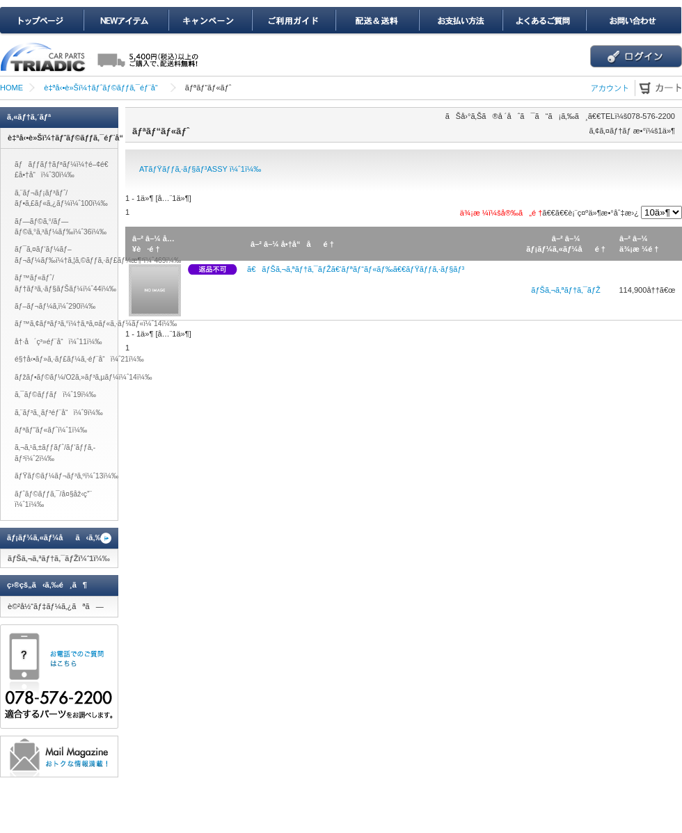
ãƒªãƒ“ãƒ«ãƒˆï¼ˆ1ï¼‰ (51, 430)
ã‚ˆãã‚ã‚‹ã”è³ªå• (543, 21)
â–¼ (153, 238)
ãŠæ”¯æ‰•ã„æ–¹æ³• (460, 21)
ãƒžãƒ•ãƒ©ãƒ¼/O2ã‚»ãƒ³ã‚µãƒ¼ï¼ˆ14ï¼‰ (83, 377)
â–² (137, 238)
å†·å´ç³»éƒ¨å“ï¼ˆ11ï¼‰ (58, 342)
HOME (11, 87)
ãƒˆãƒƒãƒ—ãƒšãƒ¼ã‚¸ (42, 21)
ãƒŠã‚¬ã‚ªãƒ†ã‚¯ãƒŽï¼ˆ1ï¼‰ (59, 558)
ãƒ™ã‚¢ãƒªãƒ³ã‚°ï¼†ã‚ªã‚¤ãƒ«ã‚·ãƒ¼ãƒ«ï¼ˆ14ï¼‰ (96, 323)
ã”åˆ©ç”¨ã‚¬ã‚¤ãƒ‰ (293, 21)
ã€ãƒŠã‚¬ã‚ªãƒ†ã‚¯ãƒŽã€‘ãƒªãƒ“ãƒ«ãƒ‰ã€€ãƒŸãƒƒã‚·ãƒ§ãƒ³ (355, 269)
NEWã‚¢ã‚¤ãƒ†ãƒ (126, 21)
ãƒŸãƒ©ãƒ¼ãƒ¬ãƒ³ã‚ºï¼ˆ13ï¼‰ (66, 476)
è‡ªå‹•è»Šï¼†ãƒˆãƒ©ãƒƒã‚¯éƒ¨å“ (104, 87)
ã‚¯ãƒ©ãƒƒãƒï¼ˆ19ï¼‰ (55, 394)
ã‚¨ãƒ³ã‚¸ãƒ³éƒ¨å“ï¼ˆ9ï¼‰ (59, 412)
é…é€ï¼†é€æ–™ (376, 21)
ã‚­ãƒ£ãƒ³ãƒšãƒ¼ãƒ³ (209, 21)
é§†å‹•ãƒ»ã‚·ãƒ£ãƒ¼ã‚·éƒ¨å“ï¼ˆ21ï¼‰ (79, 359)
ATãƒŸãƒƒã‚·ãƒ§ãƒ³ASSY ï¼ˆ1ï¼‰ (200, 169)
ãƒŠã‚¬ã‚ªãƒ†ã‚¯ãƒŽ (566, 290)
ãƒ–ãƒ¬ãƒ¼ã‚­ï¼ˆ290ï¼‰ (55, 306)
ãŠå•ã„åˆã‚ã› (633, 21)
